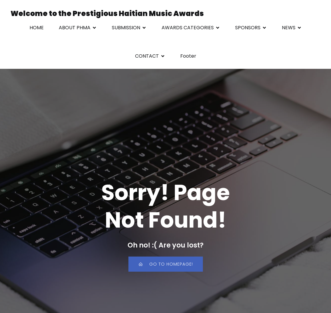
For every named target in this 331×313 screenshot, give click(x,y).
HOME (37, 27)
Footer (188, 56)
